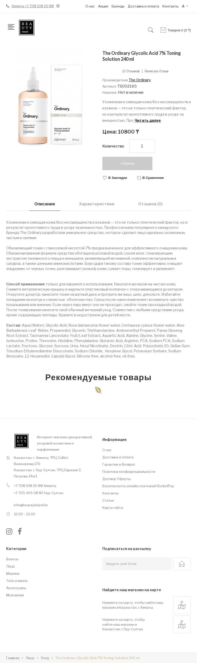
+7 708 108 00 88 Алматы (35, 486)
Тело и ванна (16, 581)
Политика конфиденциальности (128, 471)
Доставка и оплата (143, 6)
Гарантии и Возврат (118, 464)
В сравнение (153, 178)
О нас (90, 6)
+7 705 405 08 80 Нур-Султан (38, 493)
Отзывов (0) (150, 204)
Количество (113, 146)
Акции (103, 6)
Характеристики (96, 204)
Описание (44, 204)
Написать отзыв (156, 71)
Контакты (170, 6)
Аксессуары (16, 588)
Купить (128, 163)
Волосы (12, 559)
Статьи (108, 500)
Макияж (12, 573)
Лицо (10, 566)
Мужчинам (15, 595)
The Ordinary (140, 80)
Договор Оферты (116, 479)
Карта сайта (112, 507)
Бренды (118, 6)
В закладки (117, 178)
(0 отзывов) (131, 71)
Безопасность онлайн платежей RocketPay (138, 486)
